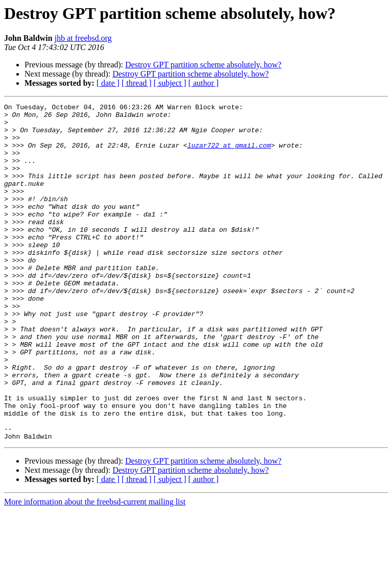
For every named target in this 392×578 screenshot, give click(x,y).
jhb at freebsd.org (83, 38)
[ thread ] (136, 83)
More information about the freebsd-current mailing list (94, 569)
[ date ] (107, 83)
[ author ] (203, 83)
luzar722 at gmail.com (229, 154)
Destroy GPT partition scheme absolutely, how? (203, 64)
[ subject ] (170, 83)
